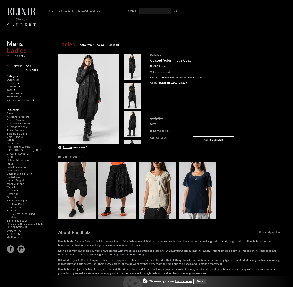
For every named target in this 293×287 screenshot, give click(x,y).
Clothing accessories (19, 100)
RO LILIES (13, 210)
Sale (29, 66)
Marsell (11, 187)
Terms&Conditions (89, 11)
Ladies (17, 50)
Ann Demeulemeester (19, 123)
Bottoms (12, 86)
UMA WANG (14, 230)
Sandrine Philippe (17, 200)
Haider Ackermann (18, 160)
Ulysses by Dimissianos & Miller (26, 224)
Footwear (12, 96)
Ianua (10, 163)
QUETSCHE (13, 197)
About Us (54, 11)
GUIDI (10, 157)
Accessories (18, 56)
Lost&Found (14, 177)
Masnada (12, 190)
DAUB (10, 140)
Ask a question (213, 139)
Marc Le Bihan (15, 183)
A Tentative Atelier (17, 127)
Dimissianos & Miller (19, 147)
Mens (15, 44)
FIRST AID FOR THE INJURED (24, 150)
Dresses (11, 83)
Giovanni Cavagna (18, 153)
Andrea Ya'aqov (16, 120)
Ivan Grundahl (15, 170)
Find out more (183, 281)
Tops (10, 89)
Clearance (32, 69)
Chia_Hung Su (15, 136)
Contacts (69, 11)
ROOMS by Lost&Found (21, 214)
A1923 (11, 113)
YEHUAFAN (13, 234)
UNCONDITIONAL (17, 227)
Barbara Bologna (17, 133)
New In (18, 66)
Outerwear (13, 79)
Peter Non (12, 194)
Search (132, 11)
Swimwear (13, 93)
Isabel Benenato (16, 167)
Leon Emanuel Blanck (19, 173)
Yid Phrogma (14, 237)
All (8, 66)
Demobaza (13, 143)
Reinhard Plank (16, 204)
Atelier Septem (15, 130)
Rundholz (12, 217)
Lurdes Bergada (16, 180)
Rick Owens (14, 207)
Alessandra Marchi (18, 116)
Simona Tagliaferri (17, 220)
